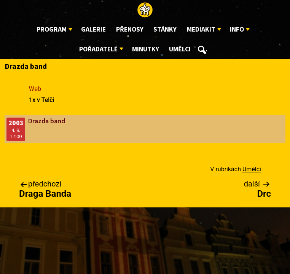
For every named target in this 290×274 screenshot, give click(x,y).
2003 (16, 123)
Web (35, 89)
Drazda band (46, 121)
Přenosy (129, 29)
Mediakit (201, 29)
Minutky (145, 49)
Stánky (165, 29)
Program (52, 29)
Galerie (93, 29)
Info (237, 29)
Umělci (180, 49)
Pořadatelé (98, 49)
